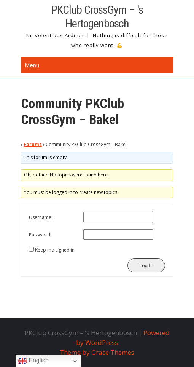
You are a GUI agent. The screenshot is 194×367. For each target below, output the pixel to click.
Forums (33, 144)
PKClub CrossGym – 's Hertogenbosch (97, 16)
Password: (40, 235)
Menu (32, 65)
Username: (40, 217)
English (33, 360)
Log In (146, 265)
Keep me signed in (55, 250)
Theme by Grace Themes (97, 352)
